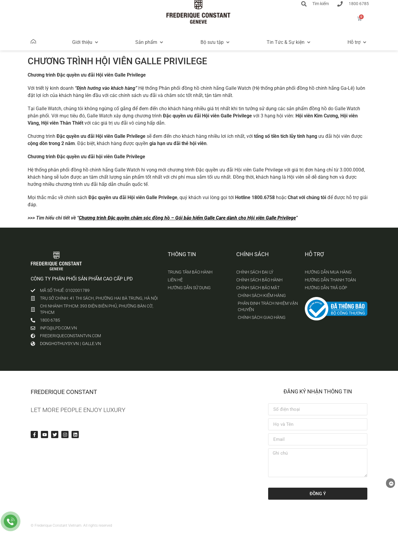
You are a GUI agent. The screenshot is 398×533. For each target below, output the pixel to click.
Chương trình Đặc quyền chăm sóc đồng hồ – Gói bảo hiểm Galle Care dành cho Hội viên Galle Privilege (187, 218)
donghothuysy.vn (59, 343)
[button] (85, 42)
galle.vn (91, 343)
